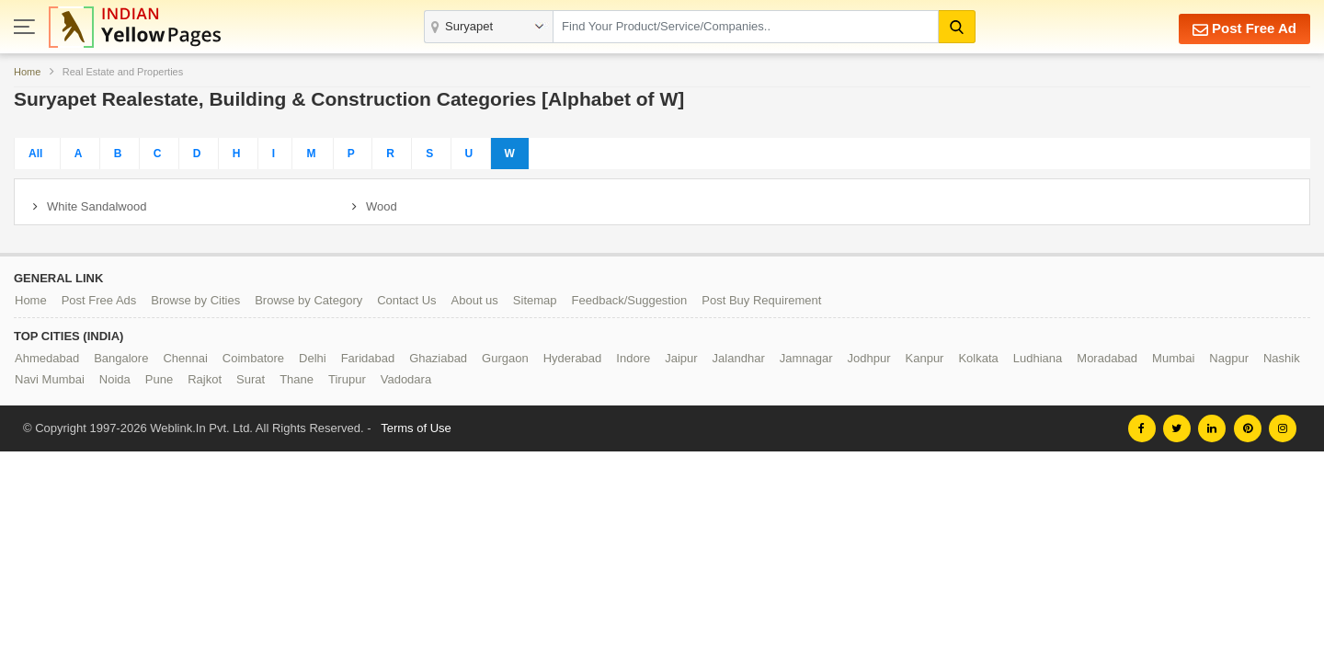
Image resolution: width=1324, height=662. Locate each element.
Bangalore (121, 358)
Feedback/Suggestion (630, 300)
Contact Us (406, 300)
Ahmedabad (47, 358)
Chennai (185, 358)
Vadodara (406, 379)
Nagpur (1229, 358)
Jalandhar (739, 358)
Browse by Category (308, 300)
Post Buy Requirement (761, 300)
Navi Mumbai (50, 379)
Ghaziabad (438, 358)
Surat (250, 379)
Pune (159, 379)
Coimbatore (253, 358)
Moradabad (1107, 358)
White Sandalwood (96, 206)
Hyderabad (572, 358)
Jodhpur (869, 358)
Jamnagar (806, 358)
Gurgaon (505, 358)
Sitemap (535, 300)
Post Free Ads (99, 300)
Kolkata (978, 358)
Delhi (312, 358)
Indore (633, 358)
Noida (115, 379)
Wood (381, 206)
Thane (297, 379)
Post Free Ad (1244, 29)
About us (474, 300)
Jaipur (681, 358)
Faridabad (368, 358)
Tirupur (347, 379)
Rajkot (205, 379)
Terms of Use (416, 428)
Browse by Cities (195, 300)
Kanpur (925, 358)
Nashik (1281, 358)
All (35, 153)
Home (27, 71)
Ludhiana (1038, 358)
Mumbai (1173, 358)
